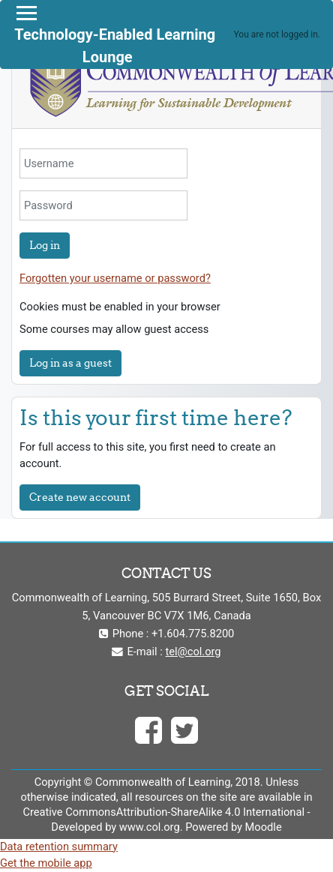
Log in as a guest (70, 363)
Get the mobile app (46, 863)
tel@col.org (193, 651)
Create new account (79, 497)
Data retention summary (59, 846)
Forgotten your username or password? (115, 278)
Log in (44, 245)
